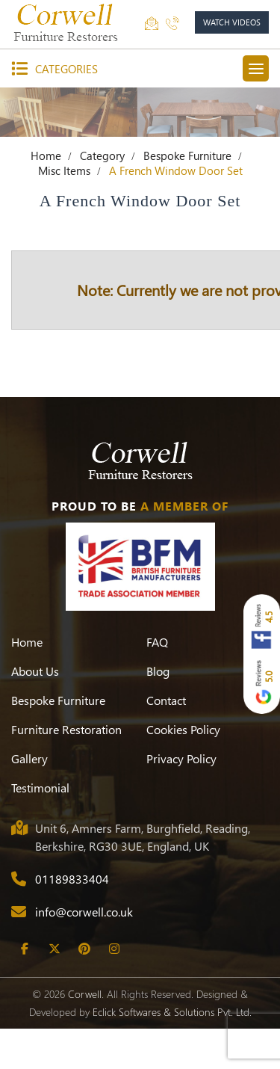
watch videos (232, 22)
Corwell (85, 1034)
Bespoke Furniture (187, 195)
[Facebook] (24, 989)
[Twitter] (54, 989)
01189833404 (72, 919)
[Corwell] (67, 22)
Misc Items (64, 210)
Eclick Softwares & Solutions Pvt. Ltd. (172, 1052)
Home (46, 195)
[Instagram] (114, 989)
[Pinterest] (84, 989)
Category (102, 195)
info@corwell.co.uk (84, 952)
